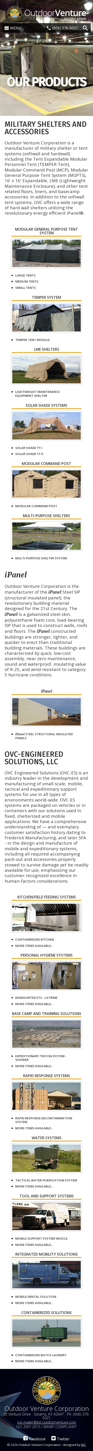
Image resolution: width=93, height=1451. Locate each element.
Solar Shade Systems (46, 406)
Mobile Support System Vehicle (41, 1238)
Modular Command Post (46, 464)
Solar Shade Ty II (29, 454)
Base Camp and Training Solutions (46, 1014)
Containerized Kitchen (34, 939)
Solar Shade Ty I (28, 448)
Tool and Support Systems (46, 1196)
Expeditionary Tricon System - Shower (40, 1058)
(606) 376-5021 (65, 28)
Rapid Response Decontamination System (43, 1120)
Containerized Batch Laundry (40, 1355)
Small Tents (25, 288)
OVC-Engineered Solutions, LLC (34, 758)
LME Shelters (46, 349)
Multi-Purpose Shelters (46, 516)
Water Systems (47, 1138)
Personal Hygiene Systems (47, 955)
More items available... (34, 946)
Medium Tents (26, 281)
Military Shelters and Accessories (46, 128)
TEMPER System (46, 298)
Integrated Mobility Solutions (46, 1254)
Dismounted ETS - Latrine (36, 998)
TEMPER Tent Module (32, 340)
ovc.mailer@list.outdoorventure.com (46, 1422)
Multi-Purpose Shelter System (41, 558)
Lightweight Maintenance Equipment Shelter (37, 394)
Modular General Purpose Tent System (46, 231)
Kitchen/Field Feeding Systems (46, 897)
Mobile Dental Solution (35, 1297)
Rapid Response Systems (46, 1076)
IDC (83, 1445)
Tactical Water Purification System (46, 1180)
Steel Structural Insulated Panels (44, 736)
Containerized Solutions (46, 1313)
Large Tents (25, 275)
